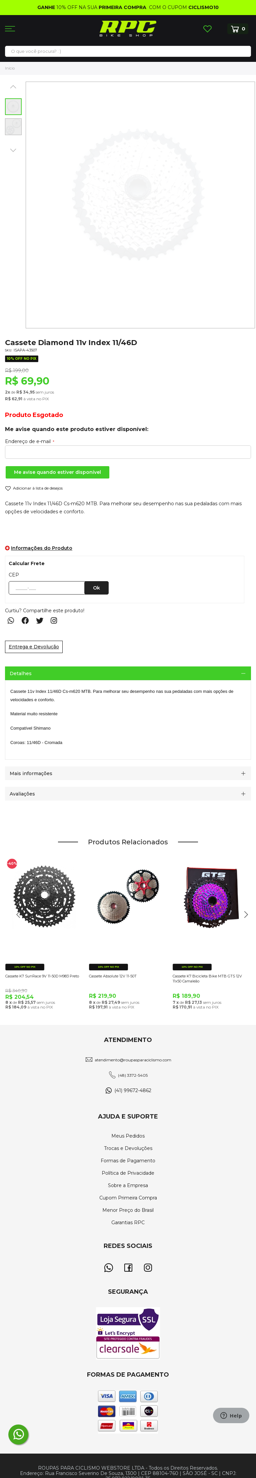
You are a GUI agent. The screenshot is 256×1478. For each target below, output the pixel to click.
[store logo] (128, 28)
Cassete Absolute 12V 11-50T (113, 976)
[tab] (128, 673)
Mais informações (31, 773)
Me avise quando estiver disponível (57, 472)
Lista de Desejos (207, 28)
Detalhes (21, 673)
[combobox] (128, 51)
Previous (16, 918)
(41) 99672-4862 (132, 1090)
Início (10, 68)
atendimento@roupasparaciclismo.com (133, 1059)
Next (243, 918)
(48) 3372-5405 (133, 1075)
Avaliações (22, 794)
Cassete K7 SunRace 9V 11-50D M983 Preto (42, 976)
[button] (13, 87)
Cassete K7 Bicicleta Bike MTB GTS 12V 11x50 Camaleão (207, 978)
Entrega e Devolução (34, 647)
